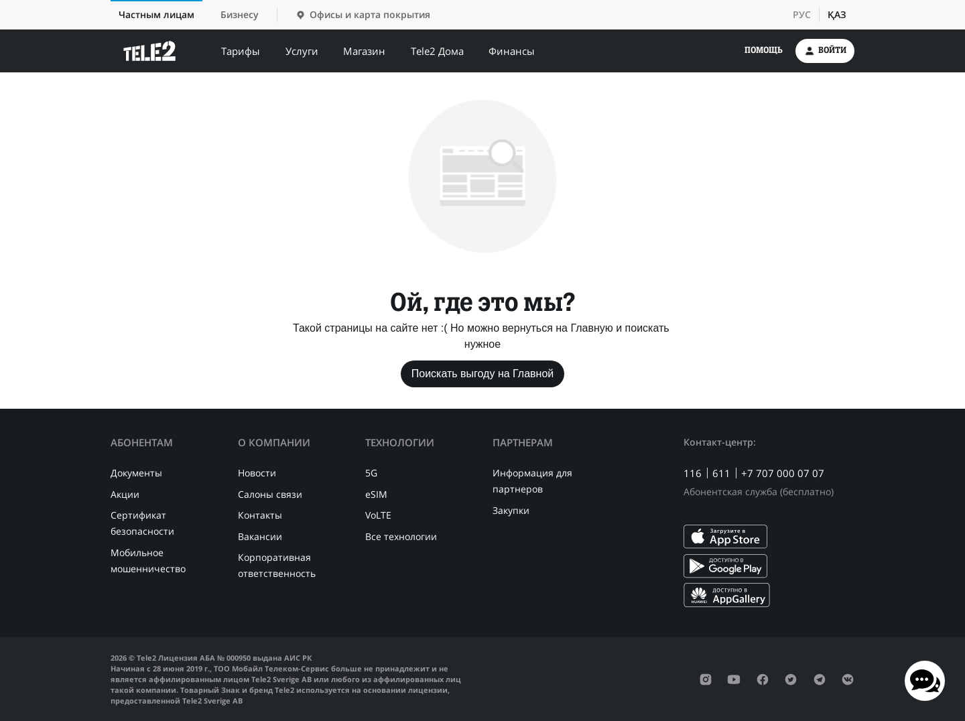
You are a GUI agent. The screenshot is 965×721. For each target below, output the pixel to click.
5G (371, 472)
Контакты (260, 515)
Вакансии (260, 536)
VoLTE (378, 515)
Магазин (364, 51)
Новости (257, 472)
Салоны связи (270, 494)
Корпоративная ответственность (277, 565)
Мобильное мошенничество (148, 560)
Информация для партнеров (532, 480)
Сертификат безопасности (142, 523)
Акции (125, 494)
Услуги (301, 51)
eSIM (376, 494)
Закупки (511, 510)
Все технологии (401, 536)
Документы (136, 472)
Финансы (512, 51)
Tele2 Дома (437, 51)
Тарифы (240, 51)
